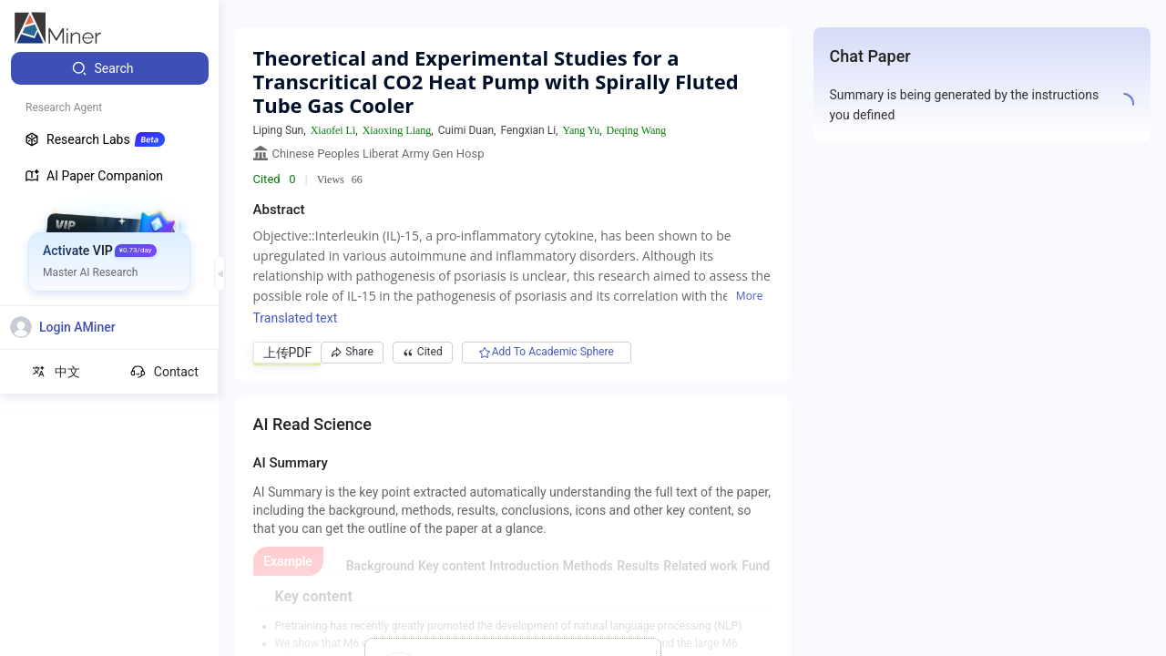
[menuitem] (110, 68)
